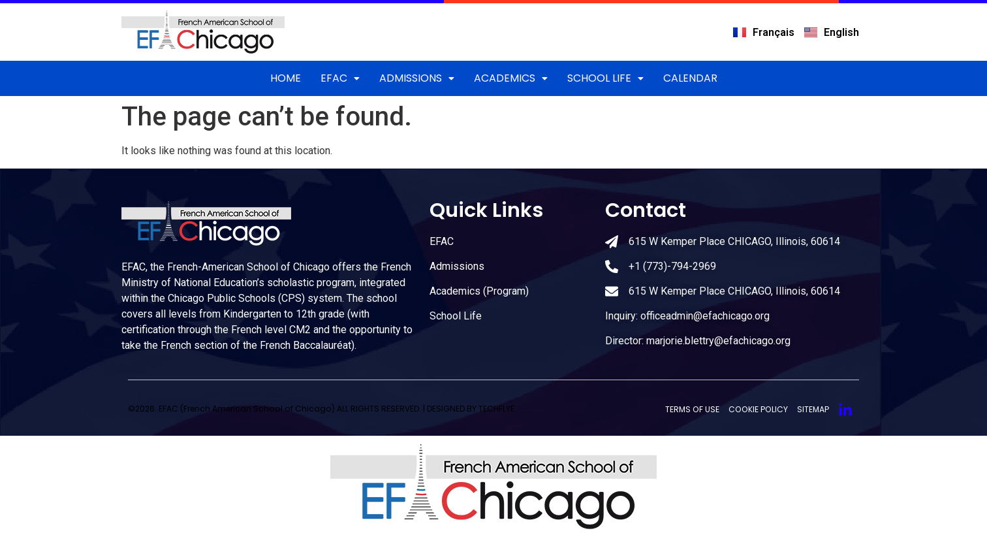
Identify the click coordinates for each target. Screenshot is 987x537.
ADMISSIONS (416, 78)
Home (285, 78)
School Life (605, 78)
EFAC (340, 78)
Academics (511, 78)
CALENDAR (690, 78)
